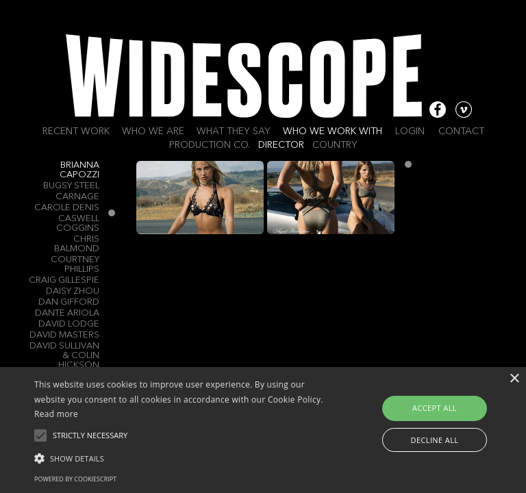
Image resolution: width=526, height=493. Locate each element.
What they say (234, 131)
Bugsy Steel (71, 185)
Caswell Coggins (77, 223)
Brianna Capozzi (79, 170)
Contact (461, 131)
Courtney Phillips (75, 264)
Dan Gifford (68, 302)
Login (410, 131)
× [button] (514, 379)
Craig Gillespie (64, 280)
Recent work (76, 131)
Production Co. (209, 145)
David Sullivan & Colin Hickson (64, 356)
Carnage (77, 196)
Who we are (153, 131)
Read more (56, 414)
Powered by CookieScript (75, 479)
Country (335, 145)
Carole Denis (66, 207)
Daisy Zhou (72, 291)
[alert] (263, 430)
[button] (182, 457)
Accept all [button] (434, 408)
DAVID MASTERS (64, 335)
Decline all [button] (435, 440)
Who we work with (332, 131)
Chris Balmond (76, 244)
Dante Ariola (67, 313)
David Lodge (68, 324)
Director (281, 145)
